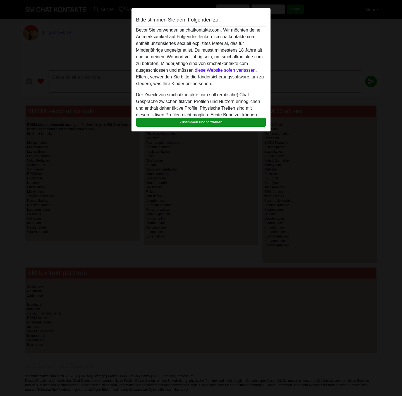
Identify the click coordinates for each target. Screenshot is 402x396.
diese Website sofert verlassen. (226, 70)
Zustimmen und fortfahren (201, 122)
